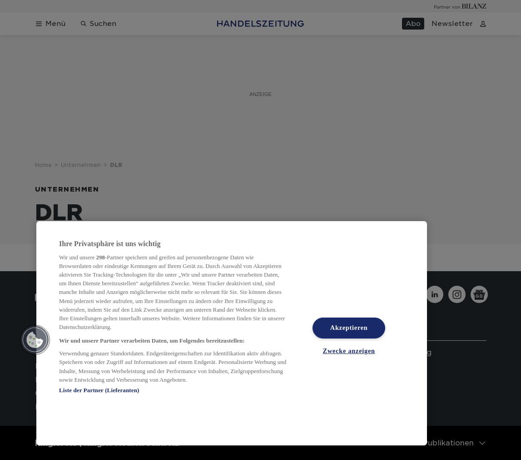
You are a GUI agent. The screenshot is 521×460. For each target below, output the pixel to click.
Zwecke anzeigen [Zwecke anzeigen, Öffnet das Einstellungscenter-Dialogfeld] (349, 350)
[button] (35, 339)
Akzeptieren (349, 327)
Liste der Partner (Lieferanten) (99, 390)
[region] (231, 333)
